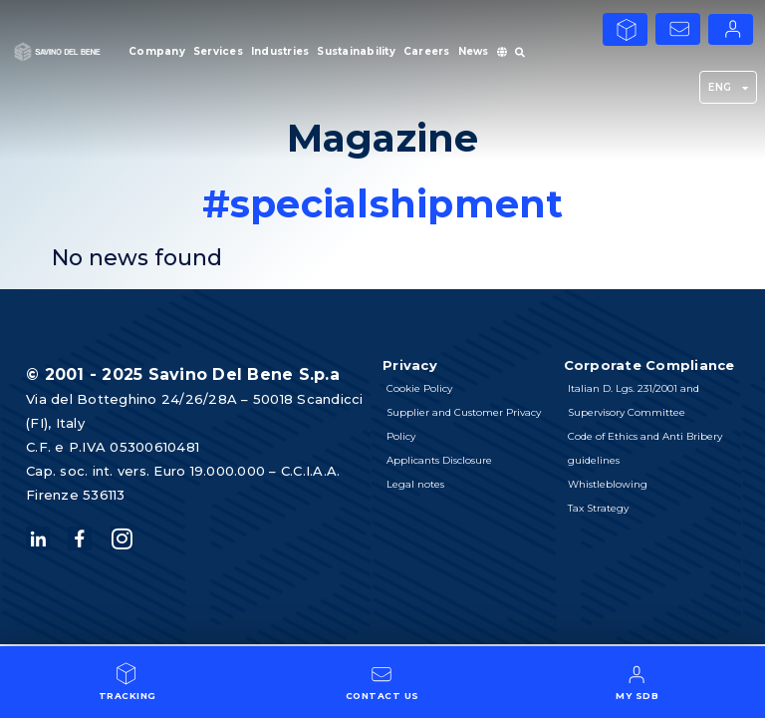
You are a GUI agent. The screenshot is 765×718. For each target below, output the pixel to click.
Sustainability (356, 51)
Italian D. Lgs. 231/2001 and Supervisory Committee (633, 400)
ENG (728, 88)
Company (156, 51)
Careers (426, 51)
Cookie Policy (419, 388)
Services (218, 51)
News (473, 51)
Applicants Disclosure (439, 460)
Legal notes (415, 484)
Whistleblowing (607, 484)
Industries (280, 51)
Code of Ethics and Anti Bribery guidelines (645, 448)
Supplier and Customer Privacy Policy (463, 424)
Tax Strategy (598, 508)
